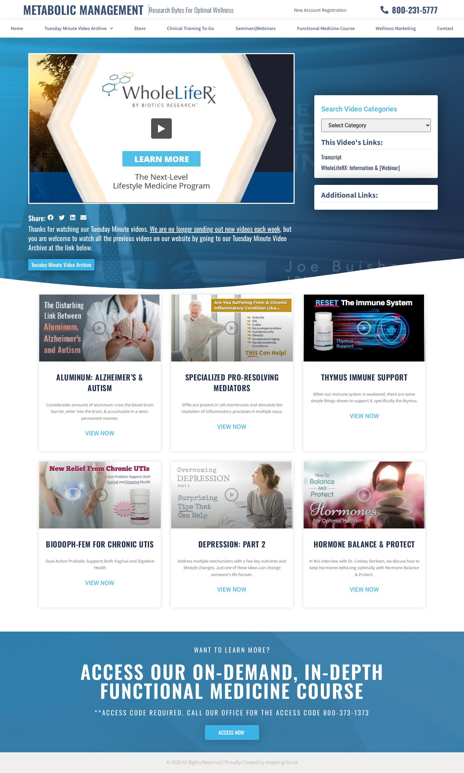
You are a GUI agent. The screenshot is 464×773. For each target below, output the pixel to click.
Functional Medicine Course (326, 29)
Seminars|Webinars (256, 29)
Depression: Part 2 (232, 543)
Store (140, 29)
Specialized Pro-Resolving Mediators (232, 382)
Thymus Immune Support (364, 377)
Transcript (331, 157)
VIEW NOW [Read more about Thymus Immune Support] (364, 416)
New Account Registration (320, 10)
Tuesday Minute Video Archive (79, 28)
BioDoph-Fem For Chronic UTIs (100, 543)
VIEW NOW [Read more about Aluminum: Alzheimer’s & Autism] (99, 433)
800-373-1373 (346, 712)
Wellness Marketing (396, 29)
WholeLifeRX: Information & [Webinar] (360, 167)
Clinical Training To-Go (190, 29)
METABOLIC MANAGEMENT (83, 9)
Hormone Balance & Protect (364, 543)
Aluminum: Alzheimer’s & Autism (99, 382)
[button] (51, 217)
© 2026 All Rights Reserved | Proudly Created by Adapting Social (232, 762)
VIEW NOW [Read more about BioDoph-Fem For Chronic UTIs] (99, 583)
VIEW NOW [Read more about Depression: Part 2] (231, 589)
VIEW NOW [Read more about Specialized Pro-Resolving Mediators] (231, 427)
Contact (445, 29)
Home (17, 29)
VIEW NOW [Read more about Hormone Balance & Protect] (364, 589)
